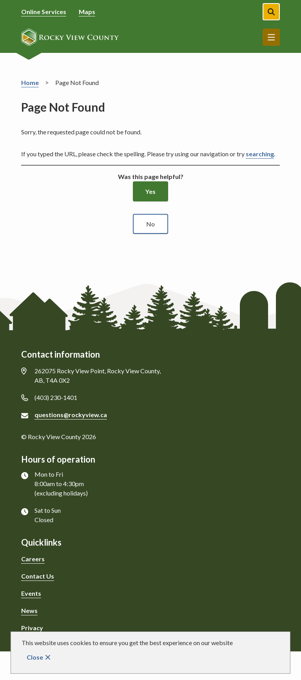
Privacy (32, 627)
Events (31, 593)
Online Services (43, 11)
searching (260, 153)
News (29, 610)
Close (35, 657)
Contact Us (37, 576)
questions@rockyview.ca (70, 414)
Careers (33, 558)
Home (30, 82)
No (150, 224)
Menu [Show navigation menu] (271, 37)
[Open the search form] (271, 11)
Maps (87, 11)
